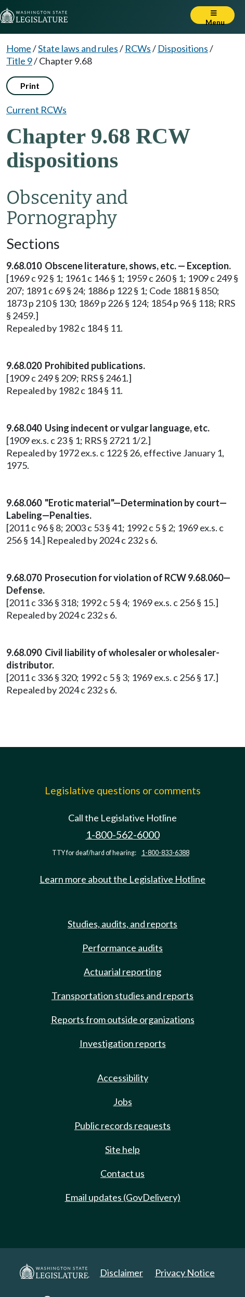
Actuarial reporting (122, 971)
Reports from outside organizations (123, 1019)
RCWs (138, 48)
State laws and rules (78, 48)
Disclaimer (121, 1272)
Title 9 (19, 61)
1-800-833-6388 (165, 853)
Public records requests (122, 1125)
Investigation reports (123, 1043)
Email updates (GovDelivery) (122, 1197)
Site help (122, 1149)
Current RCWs (36, 109)
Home (18, 48)
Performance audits (122, 947)
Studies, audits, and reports (122, 923)
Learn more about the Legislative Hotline (122, 879)
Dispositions (183, 48)
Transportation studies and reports (122, 995)
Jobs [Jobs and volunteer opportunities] (122, 1101)
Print (30, 85)
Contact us (122, 1173)
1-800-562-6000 (123, 835)
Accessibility (122, 1077)
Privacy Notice (185, 1272)
